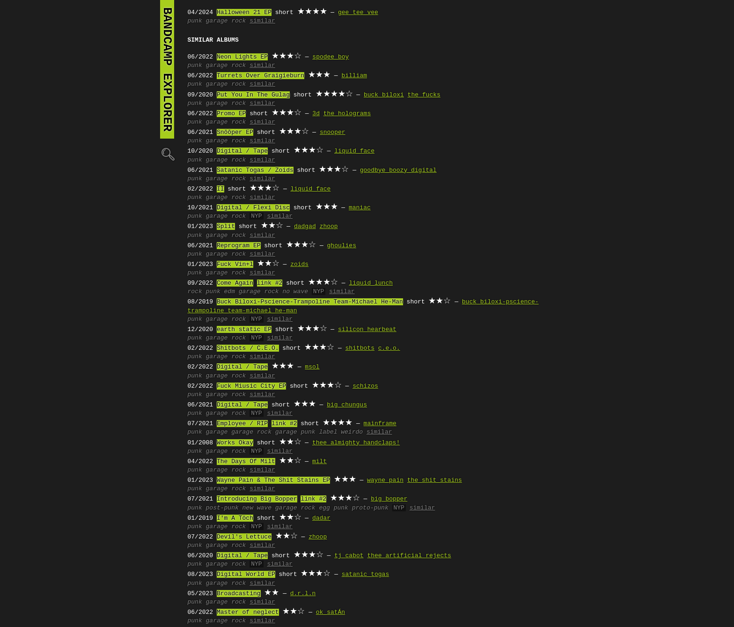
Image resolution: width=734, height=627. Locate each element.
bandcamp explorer (167, 69)
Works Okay (235, 443)
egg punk (333, 508)
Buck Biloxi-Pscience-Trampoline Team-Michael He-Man (310, 302)
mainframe (380, 424)
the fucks (424, 95)
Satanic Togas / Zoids (255, 170)
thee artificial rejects (409, 556)
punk (195, 21)
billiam (354, 76)
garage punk (295, 432)
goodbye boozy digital (398, 170)
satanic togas (365, 574)
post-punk (222, 508)
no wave (295, 292)
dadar (321, 518)
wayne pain (385, 480)
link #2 (270, 283)
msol (312, 367)
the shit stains (434, 480)
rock (195, 292)
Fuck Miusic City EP (251, 386)
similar (262, 21)
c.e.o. (389, 348)
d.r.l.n (303, 594)
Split (226, 226)
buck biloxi (384, 95)
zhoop (329, 226)
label (328, 432)
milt (319, 461)
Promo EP (231, 114)
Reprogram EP (239, 246)
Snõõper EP (235, 132)
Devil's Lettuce (244, 537)
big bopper (389, 499)
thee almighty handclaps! (356, 443)
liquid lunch (371, 283)
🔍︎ (167, 154)
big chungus (347, 405)
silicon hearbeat (367, 329)
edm (229, 292)
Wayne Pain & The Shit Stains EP (273, 480)
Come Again (235, 283)
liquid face (354, 151)
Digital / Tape (242, 151)
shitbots (359, 348)
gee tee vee (358, 12)
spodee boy (330, 57)
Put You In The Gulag (253, 95)
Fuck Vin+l (235, 264)
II (220, 189)
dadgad (305, 226)
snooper (332, 132)
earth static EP (244, 329)
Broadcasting (239, 594)
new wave (257, 508)
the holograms (347, 114)
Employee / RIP (242, 424)
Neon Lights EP (242, 57)
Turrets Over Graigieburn (260, 76)
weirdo (352, 432)
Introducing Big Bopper (257, 499)
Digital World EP (246, 574)
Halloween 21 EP (244, 12)
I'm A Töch (235, 518)
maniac (360, 208)
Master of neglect (248, 612)
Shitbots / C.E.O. (248, 348)
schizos (365, 386)
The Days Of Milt (246, 461)
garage (217, 432)
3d (316, 114)
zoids (299, 264)
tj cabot (348, 556)
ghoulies (341, 246)
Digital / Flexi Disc (253, 208)
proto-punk (370, 508)
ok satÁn (330, 612)
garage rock (226, 21)
